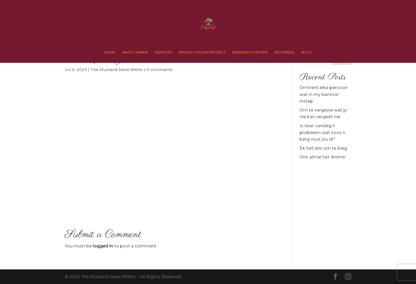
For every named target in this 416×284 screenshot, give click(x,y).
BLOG (306, 52)
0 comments (159, 69)
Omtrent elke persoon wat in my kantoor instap (324, 94)
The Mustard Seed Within (116, 69)
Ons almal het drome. (323, 156)
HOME (109, 52)
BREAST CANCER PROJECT (202, 52)
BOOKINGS (284, 52)
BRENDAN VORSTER (250, 52)
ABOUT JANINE (135, 52)
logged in (103, 245)
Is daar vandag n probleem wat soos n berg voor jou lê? (322, 132)
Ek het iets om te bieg (323, 148)
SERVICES (163, 52)
